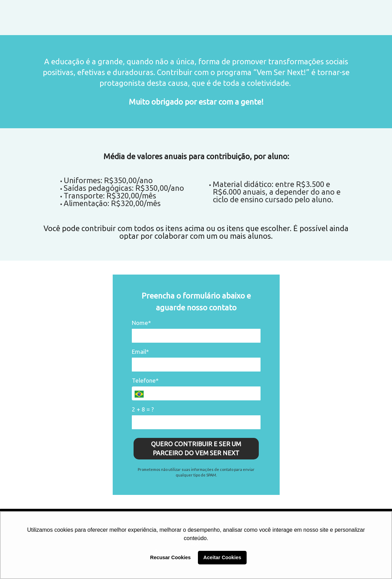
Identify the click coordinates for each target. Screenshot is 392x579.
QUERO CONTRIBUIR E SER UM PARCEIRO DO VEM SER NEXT (196, 448)
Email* (140, 351)
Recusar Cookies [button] (170, 557)
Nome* (141, 322)
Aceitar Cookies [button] (222, 557)
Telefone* (145, 380)
